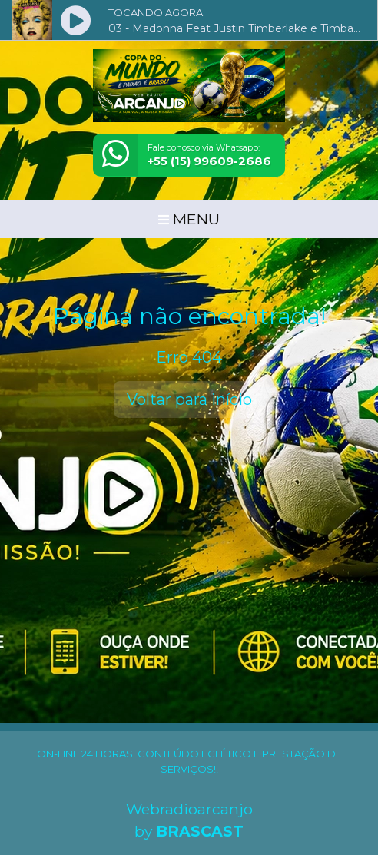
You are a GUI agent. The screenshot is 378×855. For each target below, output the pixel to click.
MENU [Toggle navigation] (189, 219)
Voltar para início (189, 399)
